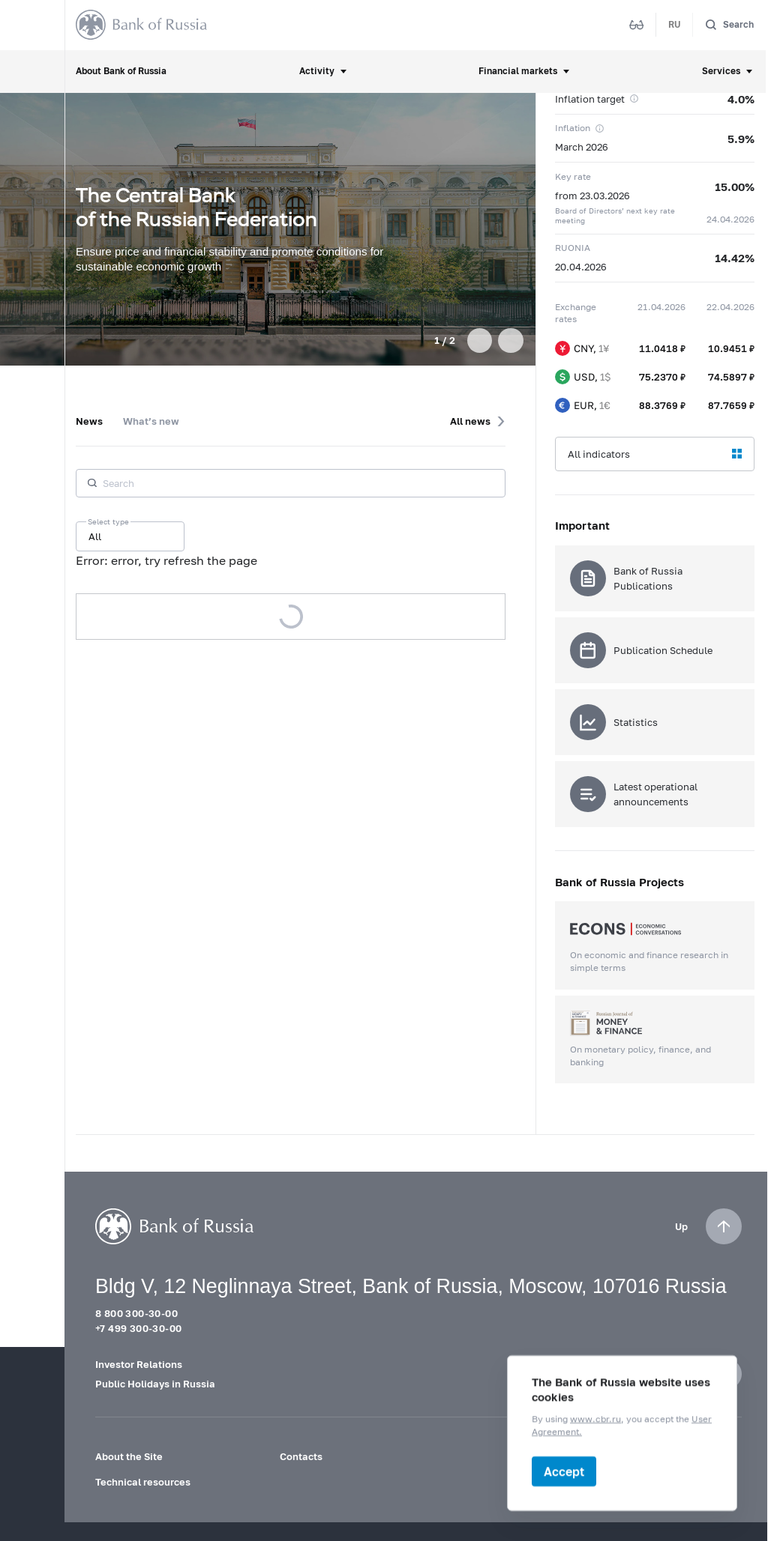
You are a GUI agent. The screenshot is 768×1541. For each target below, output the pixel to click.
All (94, 536)
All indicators (599, 454)
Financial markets (517, 70)
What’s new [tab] (151, 421)
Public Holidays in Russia (155, 1384)
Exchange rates (575, 313)
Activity (316, 70)
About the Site (129, 1456)
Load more (291, 617)
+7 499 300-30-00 (138, 1328)
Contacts (301, 1456)
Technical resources (142, 1482)
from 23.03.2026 (592, 196)
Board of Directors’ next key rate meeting (615, 215)
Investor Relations (138, 1364)
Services (721, 70)
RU (674, 24)
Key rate (573, 176)
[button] (479, 340)
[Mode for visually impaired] (636, 24)
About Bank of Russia (121, 70)
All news (470, 421)
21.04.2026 (662, 306)
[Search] (729, 25)
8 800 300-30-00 (136, 1313)
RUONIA (572, 247)
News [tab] (89, 421)
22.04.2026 (730, 306)
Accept (564, 1471)
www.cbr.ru (595, 1418)
